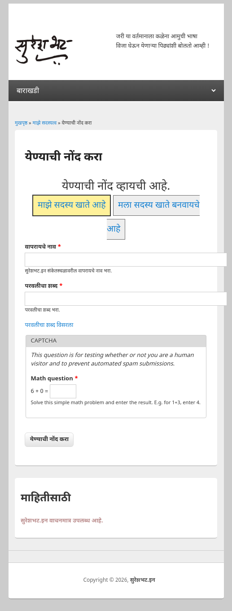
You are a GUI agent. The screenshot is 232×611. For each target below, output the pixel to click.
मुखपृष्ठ (21, 123)
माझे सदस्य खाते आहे (72, 205)
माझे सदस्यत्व (45, 123)
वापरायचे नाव (43, 247)
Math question (54, 379)
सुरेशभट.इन (142, 580)
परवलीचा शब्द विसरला (49, 325)
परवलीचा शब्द (43, 286)
